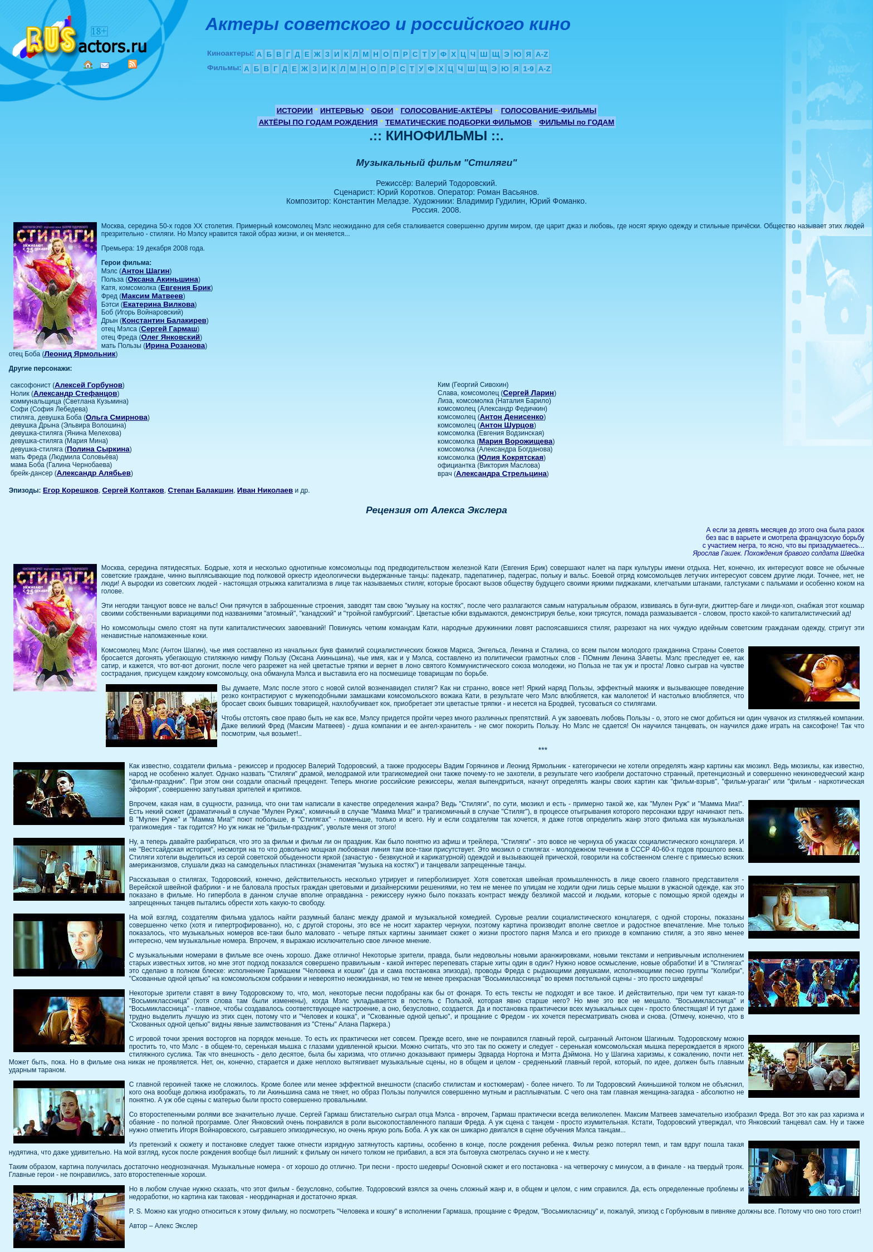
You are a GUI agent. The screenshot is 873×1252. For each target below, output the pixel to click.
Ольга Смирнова (117, 417)
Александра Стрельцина (501, 473)
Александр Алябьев (94, 473)
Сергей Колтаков (133, 490)
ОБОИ (382, 110)
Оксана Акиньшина (162, 279)
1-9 (528, 69)
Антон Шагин (145, 271)
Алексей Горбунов (88, 385)
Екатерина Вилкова (159, 304)
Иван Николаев (265, 490)
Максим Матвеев (152, 296)
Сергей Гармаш (169, 329)
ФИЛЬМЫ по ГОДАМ (576, 122)
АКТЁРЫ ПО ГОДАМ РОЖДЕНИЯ (318, 122)
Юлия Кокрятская (511, 457)
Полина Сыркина (98, 449)
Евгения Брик (185, 287)
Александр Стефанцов (75, 393)
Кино (80, 34)
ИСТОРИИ (295, 110)
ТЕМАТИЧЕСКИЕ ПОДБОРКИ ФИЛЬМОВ (458, 122)
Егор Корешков (71, 490)
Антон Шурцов (507, 425)
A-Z (542, 54)
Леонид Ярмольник (79, 354)
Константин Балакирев (164, 320)
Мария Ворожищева (515, 441)
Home (88, 64)
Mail (104, 65)
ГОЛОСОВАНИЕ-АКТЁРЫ (446, 110)
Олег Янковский (170, 337)
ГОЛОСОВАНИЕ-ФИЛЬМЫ (549, 110)
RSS (132, 64)
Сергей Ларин (529, 393)
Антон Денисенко (512, 417)
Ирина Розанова (175, 345)
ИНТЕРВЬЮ (342, 110)
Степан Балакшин (201, 490)
